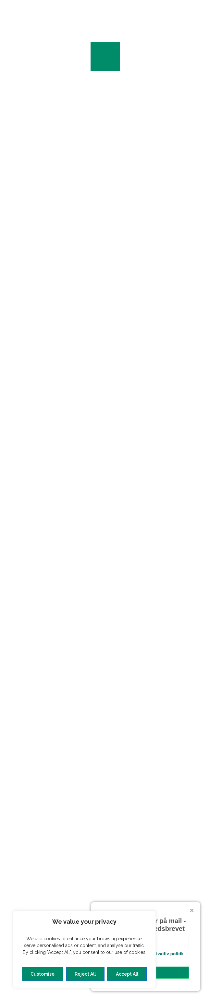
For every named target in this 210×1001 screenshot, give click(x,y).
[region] (84, 949)
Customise (43, 974)
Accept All (127, 974)
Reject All (85, 974)
